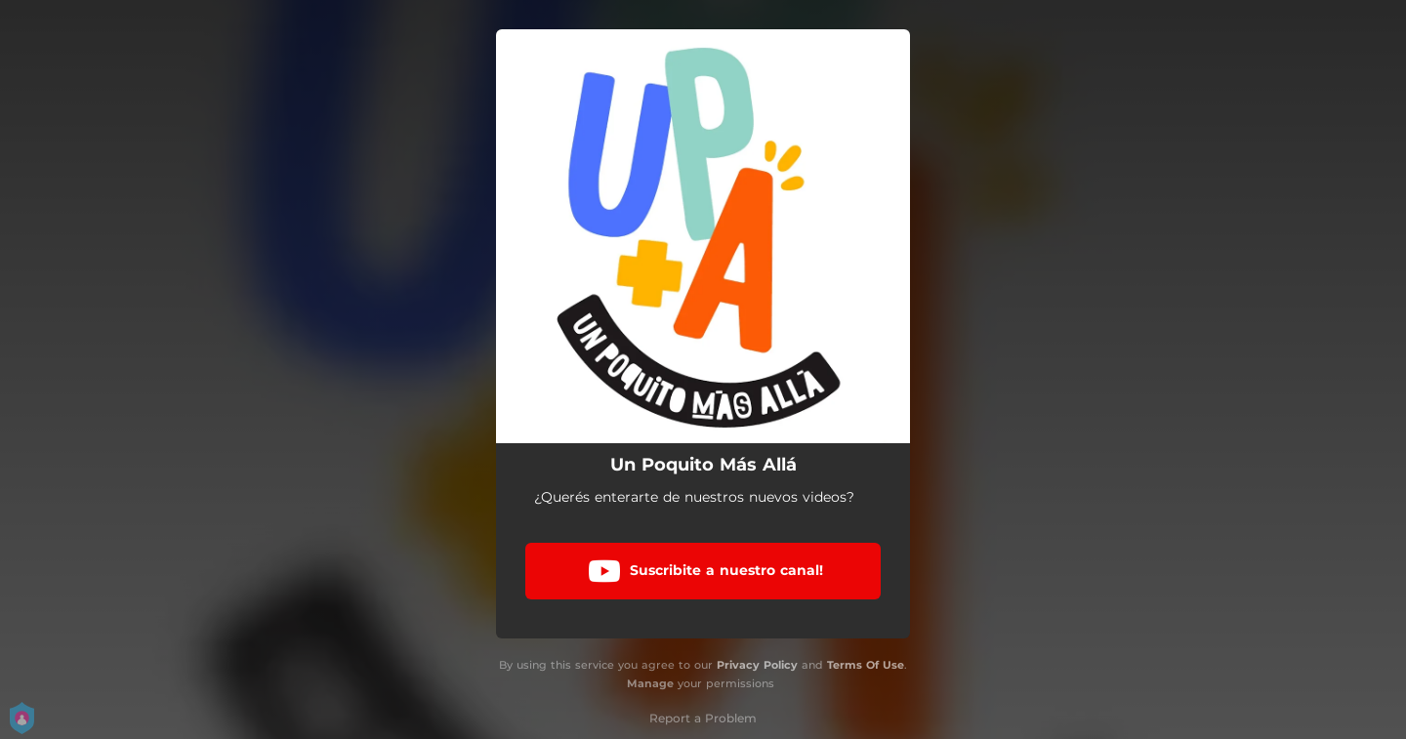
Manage (650, 683)
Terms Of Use (865, 665)
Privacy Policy (757, 665)
